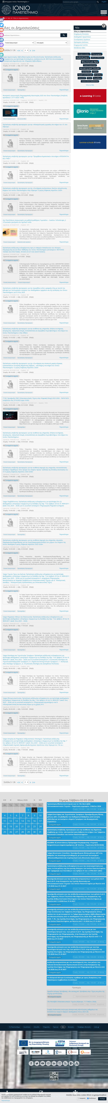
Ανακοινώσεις (84, 54)
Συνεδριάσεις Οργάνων (82, 39)
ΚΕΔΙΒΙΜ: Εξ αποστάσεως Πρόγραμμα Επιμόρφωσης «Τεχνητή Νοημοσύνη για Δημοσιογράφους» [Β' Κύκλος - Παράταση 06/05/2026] (75, 843)
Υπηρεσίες (46, 1027)
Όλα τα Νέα (90, 85)
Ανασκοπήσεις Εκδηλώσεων (90, 81)
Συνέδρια (98, 78)
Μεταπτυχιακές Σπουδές (90, 68)
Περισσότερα (63, 90)
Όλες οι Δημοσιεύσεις (20, 18)
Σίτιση (90, 78)
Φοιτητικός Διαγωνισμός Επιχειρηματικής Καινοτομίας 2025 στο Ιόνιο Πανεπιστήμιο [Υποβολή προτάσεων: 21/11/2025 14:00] (35, 97)
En (104, 2)
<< (18, 50)
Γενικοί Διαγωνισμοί (9, 90)
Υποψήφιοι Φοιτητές (84, 1027)
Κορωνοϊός (82, 78)
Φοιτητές (71, 1027)
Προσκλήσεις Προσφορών (25, 150)
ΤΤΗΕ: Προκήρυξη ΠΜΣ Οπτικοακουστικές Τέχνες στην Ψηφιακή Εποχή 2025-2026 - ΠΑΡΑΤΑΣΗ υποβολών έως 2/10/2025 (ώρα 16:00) (36, 399)
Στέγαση (96, 71)
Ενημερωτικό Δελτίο (81, 45)
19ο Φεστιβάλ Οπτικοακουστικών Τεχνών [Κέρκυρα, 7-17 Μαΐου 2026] (71, 1002)
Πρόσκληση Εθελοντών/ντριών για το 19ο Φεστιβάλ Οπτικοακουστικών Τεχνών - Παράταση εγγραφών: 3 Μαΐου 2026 (74, 805)
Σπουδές (36, 1027)
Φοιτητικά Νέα (22, 119)
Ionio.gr (96, 1027)
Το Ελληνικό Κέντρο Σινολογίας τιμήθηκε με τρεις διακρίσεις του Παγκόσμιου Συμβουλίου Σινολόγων (74, 978)
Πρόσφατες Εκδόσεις (81, 42)
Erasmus (99, 74)
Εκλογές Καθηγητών (98, 58)
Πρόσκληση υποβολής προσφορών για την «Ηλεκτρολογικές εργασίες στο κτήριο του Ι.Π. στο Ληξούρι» (35, 126)
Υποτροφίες (97, 54)
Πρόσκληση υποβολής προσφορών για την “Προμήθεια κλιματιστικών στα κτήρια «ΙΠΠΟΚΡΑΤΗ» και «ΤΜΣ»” (36, 157)
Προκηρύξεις (21, 90)
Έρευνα (55, 1027)
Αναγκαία (82, 1098)
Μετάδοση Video (79, 48)
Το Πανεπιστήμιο (14, 1027)
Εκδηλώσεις (83, 57)
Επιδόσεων (92, 1098)
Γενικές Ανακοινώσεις (10, 282)
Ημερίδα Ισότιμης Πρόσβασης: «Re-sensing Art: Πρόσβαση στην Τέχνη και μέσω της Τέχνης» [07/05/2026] (75, 992)
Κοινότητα (27, 1027)
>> (33, 50)
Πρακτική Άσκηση (85, 74)
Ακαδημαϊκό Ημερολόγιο (82, 37)
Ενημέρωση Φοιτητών (81, 34)
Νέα (8, 18)
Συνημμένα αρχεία (11, 70)
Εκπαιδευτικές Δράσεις (24, 242)
